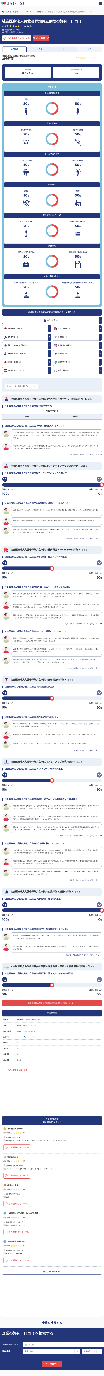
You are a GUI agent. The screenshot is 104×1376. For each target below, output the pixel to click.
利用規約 (57, 1348)
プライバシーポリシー (21, 1371)
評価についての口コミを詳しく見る (86, 750)
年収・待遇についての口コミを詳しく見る (84, 454)
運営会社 (6, 1371)
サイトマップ (9, 1352)
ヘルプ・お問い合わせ (12, 1362)
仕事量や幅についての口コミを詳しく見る (84, 880)
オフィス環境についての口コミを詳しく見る (83, 668)
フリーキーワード (10, 1271)
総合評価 (14, 49)
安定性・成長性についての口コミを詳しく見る (82, 955)
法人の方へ (58, 1352)
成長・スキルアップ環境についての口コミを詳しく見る (79, 836)
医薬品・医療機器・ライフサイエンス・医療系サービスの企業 (29, 12)
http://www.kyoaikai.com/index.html (29, 1037)
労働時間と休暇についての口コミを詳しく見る (82, 538)
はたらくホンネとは (12, 1348)
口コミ (39, 49)
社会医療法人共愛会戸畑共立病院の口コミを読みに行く (50, 1003)
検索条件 (6, 1277)
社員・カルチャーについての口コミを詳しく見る (82, 624)
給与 (64, 49)
